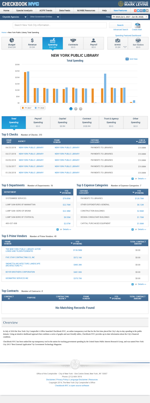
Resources (93, 380)
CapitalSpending (62, 123)
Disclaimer (50, 380)
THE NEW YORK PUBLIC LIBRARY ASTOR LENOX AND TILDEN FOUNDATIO (23, 250)
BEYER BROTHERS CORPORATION (20, 272)
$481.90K (78, 272)
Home (4, 33)
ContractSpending (86, 123)
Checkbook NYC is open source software (72, 386)
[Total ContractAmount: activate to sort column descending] (114, 243)
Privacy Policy (62, 380)
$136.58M (77, 250)
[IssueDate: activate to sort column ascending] (9, 141)
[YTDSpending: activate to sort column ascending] (59, 192)
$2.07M (67, 224)
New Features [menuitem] (120, 10)
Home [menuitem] (6, 10)
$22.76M (66, 205)
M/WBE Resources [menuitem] (86, 10)
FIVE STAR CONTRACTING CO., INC (20, 257)
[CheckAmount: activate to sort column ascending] (134, 141)
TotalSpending (13, 123)
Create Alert (137, 30)
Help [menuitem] (104, 10)
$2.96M (140, 211)
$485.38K (78, 265)
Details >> (142, 179)
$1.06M (140, 224)
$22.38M (66, 211)
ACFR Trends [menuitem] (46, 10)
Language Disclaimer (79, 380)
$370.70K (78, 278)
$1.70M (140, 217)
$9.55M (67, 217)
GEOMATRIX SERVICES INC (17, 278)
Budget (12, 46)
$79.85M (66, 199)
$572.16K (78, 258)
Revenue (32, 46)
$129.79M (139, 199)
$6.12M (140, 205)
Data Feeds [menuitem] (64, 10)
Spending (52, 46)
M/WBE (118, 46)
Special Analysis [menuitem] (24, 10)
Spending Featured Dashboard (128, 36)
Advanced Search (120, 30)
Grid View (134, 59)
